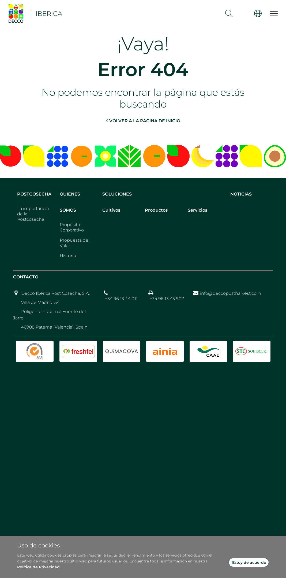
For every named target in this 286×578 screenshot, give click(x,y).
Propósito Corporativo (72, 227)
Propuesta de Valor (74, 243)
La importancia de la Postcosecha (33, 214)
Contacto (25, 276)
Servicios (197, 210)
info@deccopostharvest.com (230, 293)
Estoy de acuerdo (249, 562)
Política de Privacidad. (39, 567)
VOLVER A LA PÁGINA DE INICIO (143, 120)
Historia (68, 255)
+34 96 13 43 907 (167, 298)
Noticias (241, 194)
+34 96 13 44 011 (121, 298)
